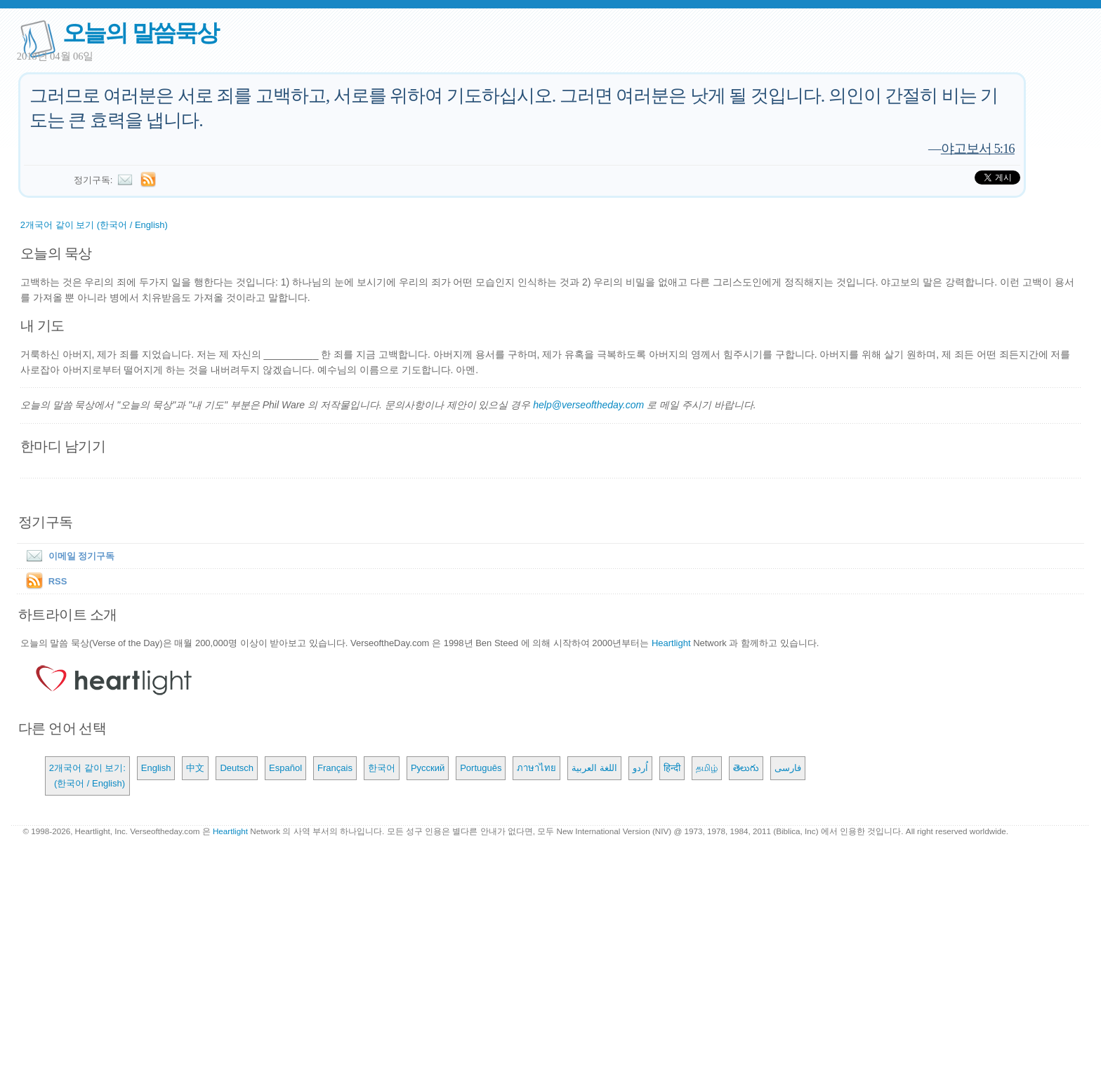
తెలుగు (746, 768)
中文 (195, 768)
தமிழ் (707, 768)
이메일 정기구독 (67, 556)
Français (334, 768)
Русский (427, 768)
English (156, 768)
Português (480, 768)
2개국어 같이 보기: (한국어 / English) (87, 776)
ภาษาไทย (536, 768)
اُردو (640, 768)
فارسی (787, 768)
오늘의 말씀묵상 (140, 33)
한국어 (381, 768)
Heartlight (671, 643)
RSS (57, 581)
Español (285, 768)
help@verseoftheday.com (588, 404)
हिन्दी (672, 768)
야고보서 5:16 (978, 148)
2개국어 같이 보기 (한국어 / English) (94, 225)
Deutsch (236, 768)
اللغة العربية (594, 768)
